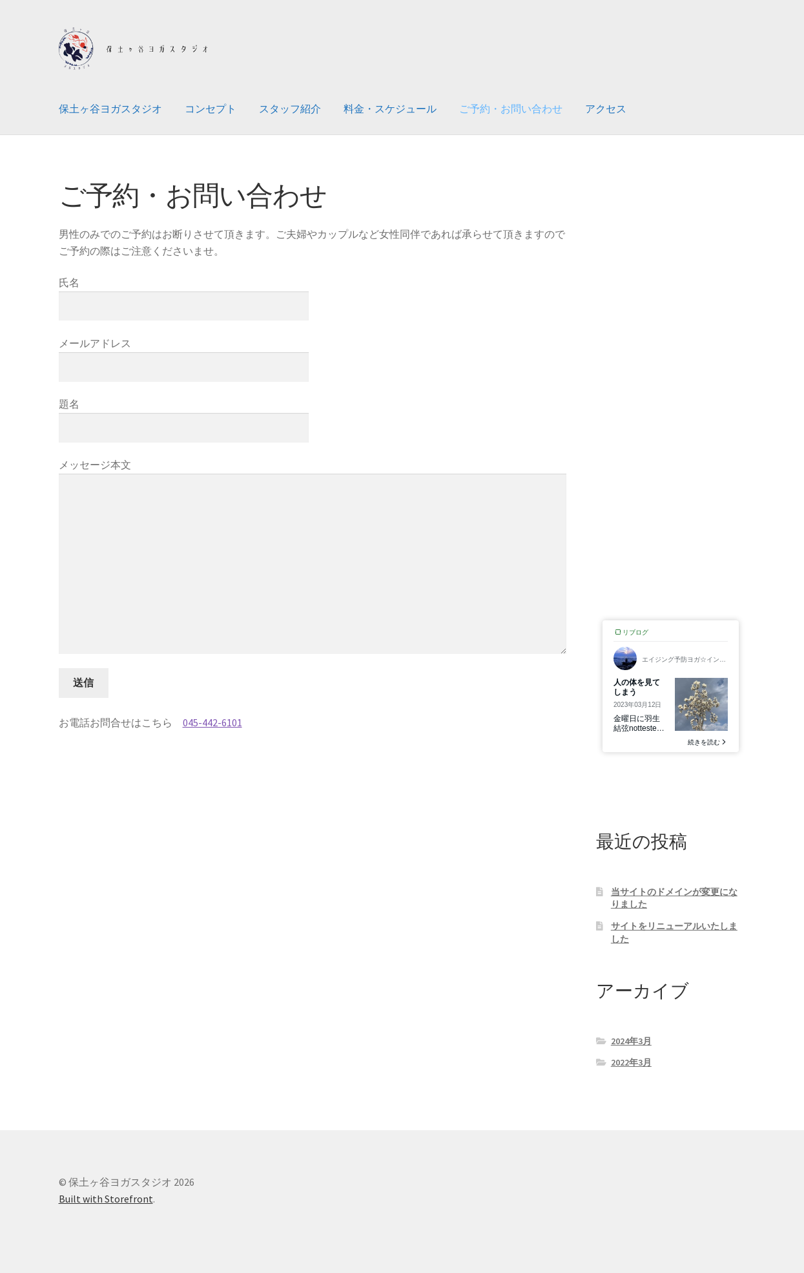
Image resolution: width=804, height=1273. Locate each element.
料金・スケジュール (390, 108)
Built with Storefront (106, 1198)
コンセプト (210, 108)
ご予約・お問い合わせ (510, 108)
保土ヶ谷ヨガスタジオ (110, 108)
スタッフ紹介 (290, 108)
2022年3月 (631, 1062)
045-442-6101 (212, 722)
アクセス (605, 108)
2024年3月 (631, 1041)
